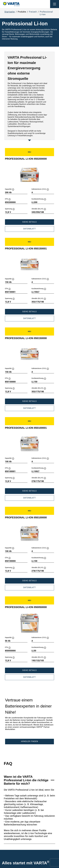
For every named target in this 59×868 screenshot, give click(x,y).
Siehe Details (36, 223)
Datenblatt (36, 229)
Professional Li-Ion (46, 13)
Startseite (9, 12)
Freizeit (33, 12)
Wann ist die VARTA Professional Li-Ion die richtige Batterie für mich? (26, 780)
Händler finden (29, 741)
